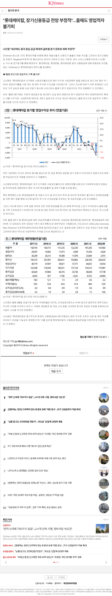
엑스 (11, 39)
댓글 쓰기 (56, 371)
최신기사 (7, 519)
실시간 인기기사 (11, 387)
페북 (5, 39)
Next (106, 562)
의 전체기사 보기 (93, 337)
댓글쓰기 (83, 353)
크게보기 (103, 39)
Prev (6, 562)
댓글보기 (28, 353)
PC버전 (61, 577)
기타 (23, 39)
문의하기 (58, 583)
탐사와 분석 (13, 10)
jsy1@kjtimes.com (23, 341)
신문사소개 (39, 583)
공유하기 (109, 10)
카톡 (17, 39)
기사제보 (49, 583)
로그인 (50, 577)
